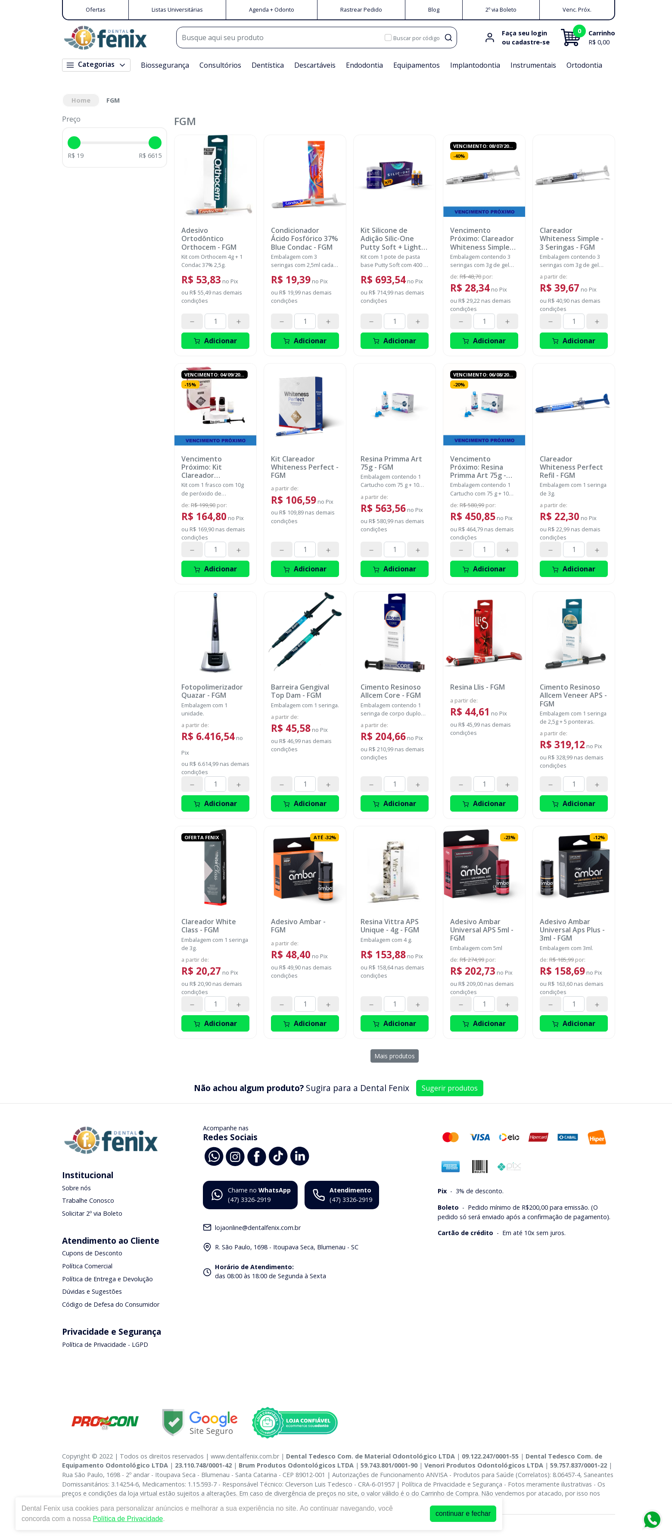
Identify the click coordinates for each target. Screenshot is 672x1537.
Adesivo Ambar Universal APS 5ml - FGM (481, 930)
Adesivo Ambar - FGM (298, 926)
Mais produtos (394, 1056)
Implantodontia (475, 65)
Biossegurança (165, 65)
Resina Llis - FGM (477, 687)
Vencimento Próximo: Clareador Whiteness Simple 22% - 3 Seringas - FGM (482, 238)
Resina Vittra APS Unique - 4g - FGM (390, 926)
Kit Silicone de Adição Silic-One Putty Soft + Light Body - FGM (391, 238)
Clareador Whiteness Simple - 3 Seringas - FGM (572, 238)
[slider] (74, 142)
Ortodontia (584, 65)
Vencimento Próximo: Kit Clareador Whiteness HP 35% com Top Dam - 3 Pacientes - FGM (212, 467)
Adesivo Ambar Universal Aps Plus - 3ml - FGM (572, 930)
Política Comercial (87, 1266)
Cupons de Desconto (92, 1253)
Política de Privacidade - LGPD (105, 1344)
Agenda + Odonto (271, 9)
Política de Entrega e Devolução (107, 1279)
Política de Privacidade (128, 1518)
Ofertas (96, 9)
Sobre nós (76, 1188)
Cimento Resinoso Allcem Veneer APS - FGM (573, 695)
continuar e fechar (463, 1513)
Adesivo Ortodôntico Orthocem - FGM (208, 238)
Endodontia (364, 65)
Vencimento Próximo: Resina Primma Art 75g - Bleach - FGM (478, 467)
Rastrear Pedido (361, 9)
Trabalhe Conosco (88, 1200)
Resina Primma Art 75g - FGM (391, 463)
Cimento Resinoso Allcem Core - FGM (391, 691)
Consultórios (220, 65)
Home (81, 100)
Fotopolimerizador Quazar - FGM (212, 691)
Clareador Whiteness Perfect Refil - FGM (571, 467)
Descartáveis (315, 65)
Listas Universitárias (177, 9)
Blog (433, 9)
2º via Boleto (500, 9)
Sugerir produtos (450, 1088)
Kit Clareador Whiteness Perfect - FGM (305, 467)
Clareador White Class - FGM (208, 926)
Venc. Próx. (577, 9)
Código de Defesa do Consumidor (110, 1304)
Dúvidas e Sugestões (92, 1291)
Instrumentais (533, 65)
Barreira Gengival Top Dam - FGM (300, 691)
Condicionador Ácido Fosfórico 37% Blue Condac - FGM (304, 238)
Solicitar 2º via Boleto (92, 1213)
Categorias (96, 64)
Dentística (268, 65)
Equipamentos (416, 65)
